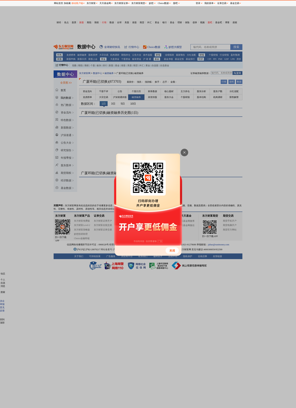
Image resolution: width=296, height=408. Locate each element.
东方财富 (91, 3)
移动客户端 (77, 3)
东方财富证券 (121, 3)
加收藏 (67, 3)
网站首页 (58, 3)
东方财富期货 (138, 3)
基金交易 (234, 3)
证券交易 (221, 3)
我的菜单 (209, 3)
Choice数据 (163, 3)
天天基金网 (105, 3)
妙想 (151, 3)
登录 (198, 3)
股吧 (175, 3)
